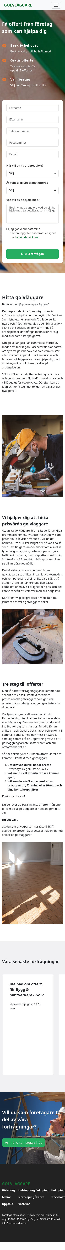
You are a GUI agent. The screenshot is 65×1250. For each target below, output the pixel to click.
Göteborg (8, 1190)
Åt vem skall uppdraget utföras (27, 183)
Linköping (57, 1190)
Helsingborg (24, 1190)
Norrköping (24, 1197)
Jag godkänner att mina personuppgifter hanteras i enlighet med (31, 233)
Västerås (24, 1204)
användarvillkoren (28, 237)
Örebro (39, 1197)
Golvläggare (18, 5)
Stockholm (57, 1197)
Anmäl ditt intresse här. (23, 1142)
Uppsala (7, 1204)
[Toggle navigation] (56, 5)
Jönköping (41, 1190)
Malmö (7, 1197)
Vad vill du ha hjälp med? (23, 200)
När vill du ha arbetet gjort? (24, 165)
